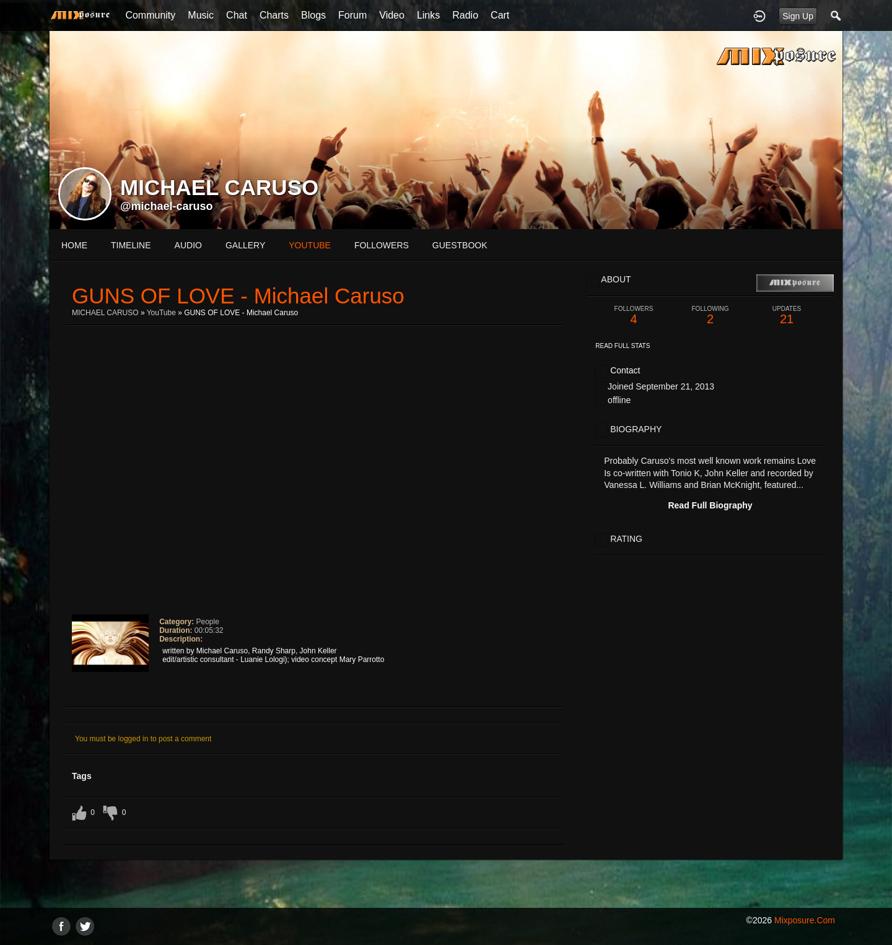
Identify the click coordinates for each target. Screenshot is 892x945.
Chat (236, 15)
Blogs (313, 15)
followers (381, 245)
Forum (352, 15)
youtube (310, 245)
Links (428, 15)
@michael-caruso (166, 206)
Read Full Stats (622, 345)
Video (391, 15)
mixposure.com (804, 920)
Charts (274, 15)
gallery (245, 245)
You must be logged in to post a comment (143, 738)
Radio (465, 15)
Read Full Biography (710, 505)
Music (201, 15)
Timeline (131, 245)
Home (74, 245)
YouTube (161, 312)
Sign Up (797, 16)
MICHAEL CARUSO (105, 312)
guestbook (460, 245)
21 (786, 315)
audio (188, 245)
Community (150, 15)
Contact (625, 370)
